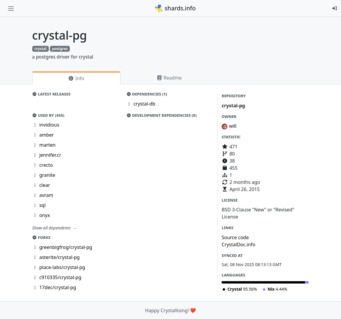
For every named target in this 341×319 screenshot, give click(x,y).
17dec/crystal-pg (57, 287)
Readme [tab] (169, 78)
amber (46, 135)
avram (46, 195)
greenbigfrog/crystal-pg (65, 247)
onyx (44, 215)
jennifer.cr (50, 155)
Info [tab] (76, 78)
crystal (40, 48)
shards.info (175, 8)
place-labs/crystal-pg (62, 267)
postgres (59, 48)
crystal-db (144, 104)
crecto (46, 165)
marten (47, 145)
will (232, 126)
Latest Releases (51, 94)
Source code (235, 237)
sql (42, 205)
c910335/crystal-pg (60, 277)
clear (44, 185)
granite (47, 175)
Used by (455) (48, 115)
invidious (49, 125)
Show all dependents (52, 228)
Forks (41, 237)
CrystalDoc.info (238, 244)
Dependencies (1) (146, 94)
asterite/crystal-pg (59, 257)
